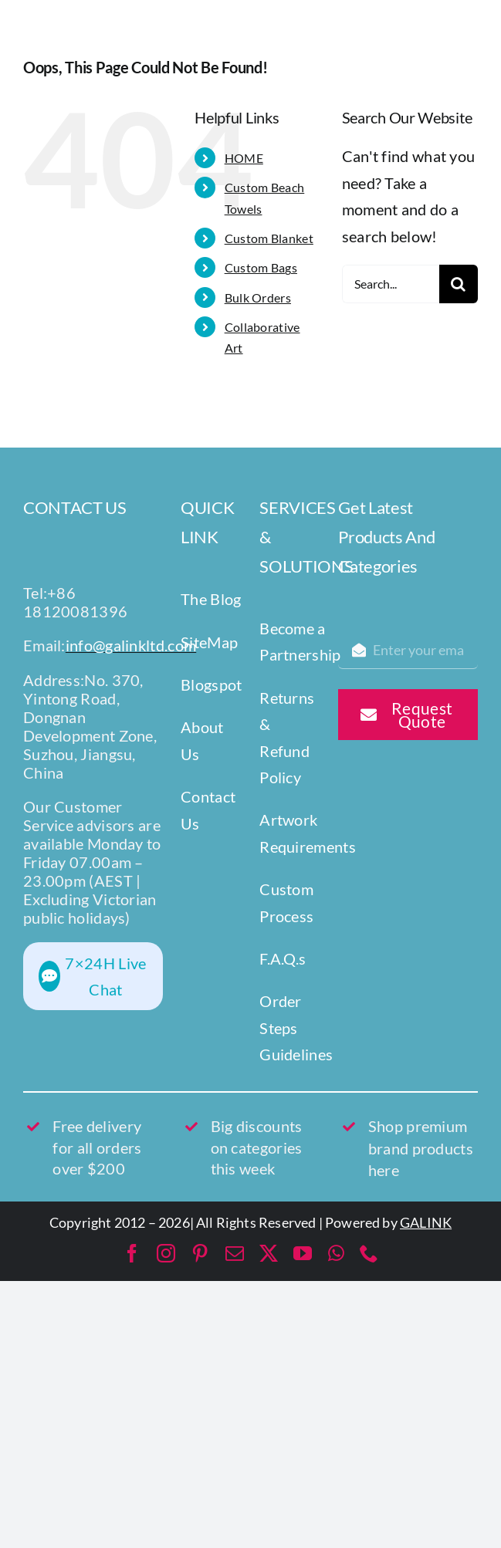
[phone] (369, 1253)
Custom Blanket (269, 238)
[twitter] (268, 1253)
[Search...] (390, 284)
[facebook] (132, 1253)
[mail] (234, 1253)
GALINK (426, 1222)
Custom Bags (261, 267)
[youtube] (302, 1253)
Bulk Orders (258, 297)
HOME (244, 157)
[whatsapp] (336, 1253)
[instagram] (166, 1253)
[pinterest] (200, 1253)
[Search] (458, 284)
